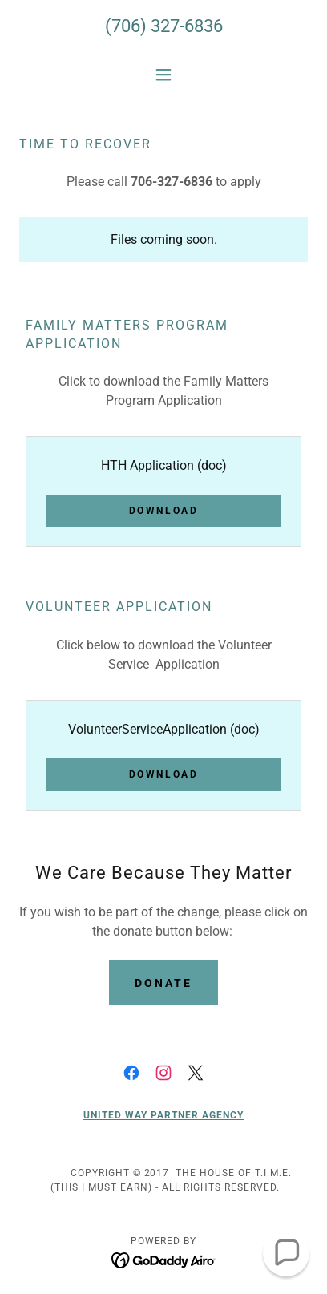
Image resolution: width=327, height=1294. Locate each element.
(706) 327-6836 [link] (164, 26)
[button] (163, 75)
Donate (163, 983)
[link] (131, 1073)
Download (164, 510)
